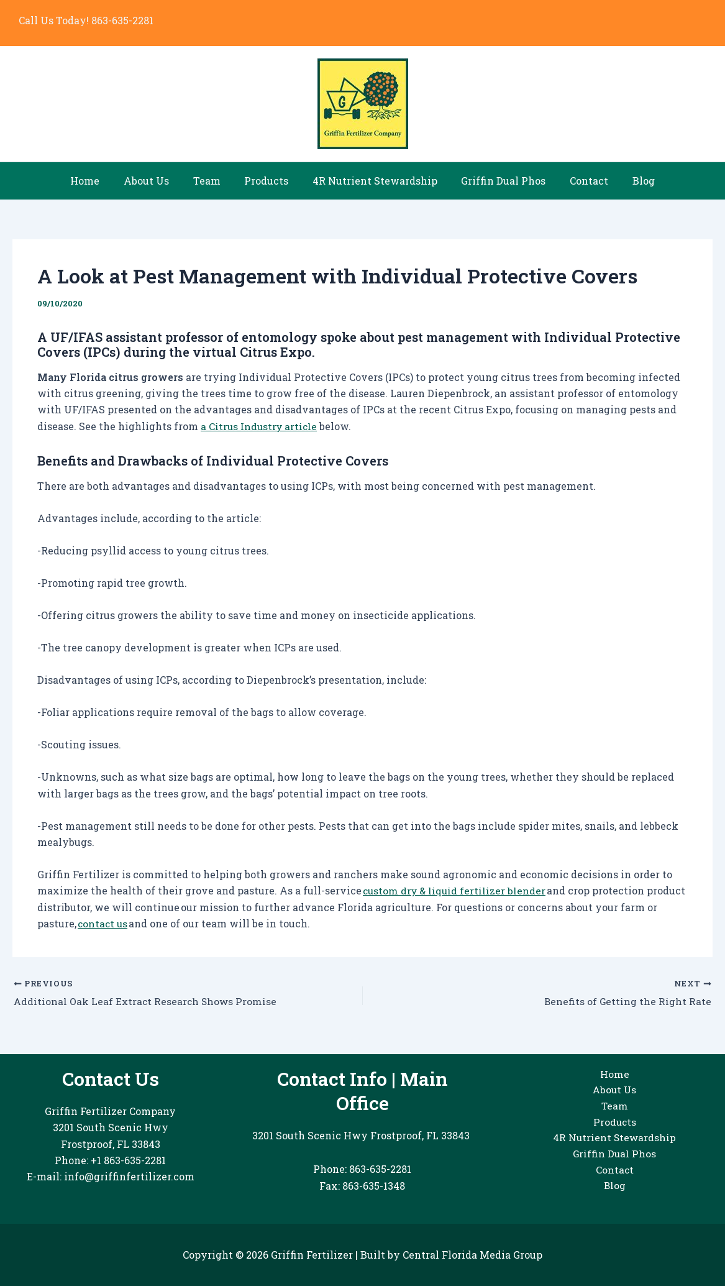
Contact (579, 180)
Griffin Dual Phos (497, 180)
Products (269, 180)
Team (213, 180)
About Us (157, 180)
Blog (629, 180)
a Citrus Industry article (260, 426)
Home (99, 180)
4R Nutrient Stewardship (373, 180)
